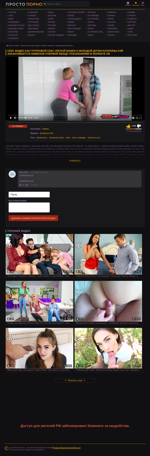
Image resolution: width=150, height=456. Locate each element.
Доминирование (36, 32)
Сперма (111, 35)
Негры (91, 22)
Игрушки (52, 25)
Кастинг (52, 32)
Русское (112, 22)
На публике (93, 19)
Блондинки (13, 22)
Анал (10, 16)
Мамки (71, 22)
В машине (33, 12)
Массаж (72, 25)
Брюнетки (13, 32)
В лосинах (13, 38)
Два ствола (33, 25)
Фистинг (131, 25)
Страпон (131, 16)
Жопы (51, 19)
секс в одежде (79, 137)
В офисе (32, 16)
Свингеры (112, 29)
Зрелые (51, 22)
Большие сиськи (16, 25)
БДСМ (10, 19)
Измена (51, 29)
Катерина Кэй (46, 133)
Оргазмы (92, 25)
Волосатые (33, 19)
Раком (110, 19)
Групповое (33, 22)
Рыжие (111, 25)
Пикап (91, 35)
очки (67, 137)
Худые (130, 29)
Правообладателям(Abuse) (66, 448)
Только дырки (74, 19)
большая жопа (56, 137)
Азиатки (12, 12)
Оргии (91, 29)
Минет (71, 32)
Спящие (131, 12)
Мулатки (92, 12)
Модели (128, 4)
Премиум (112, 12)
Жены (51, 12)
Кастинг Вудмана (56, 35)
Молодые (72, 35)
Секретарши (113, 32)
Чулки (130, 32)
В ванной (12, 35)
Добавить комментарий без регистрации (33, 218)
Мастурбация (74, 29)
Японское (132, 35)
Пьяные (111, 16)
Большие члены (16, 29)
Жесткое (52, 16)
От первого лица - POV (97, 32)
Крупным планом (76, 12)
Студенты (132, 19)
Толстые (131, 22)
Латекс (71, 16)
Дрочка (31, 35)
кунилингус (41, 137)
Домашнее (33, 29)
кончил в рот (94, 137)
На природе (93, 16)
